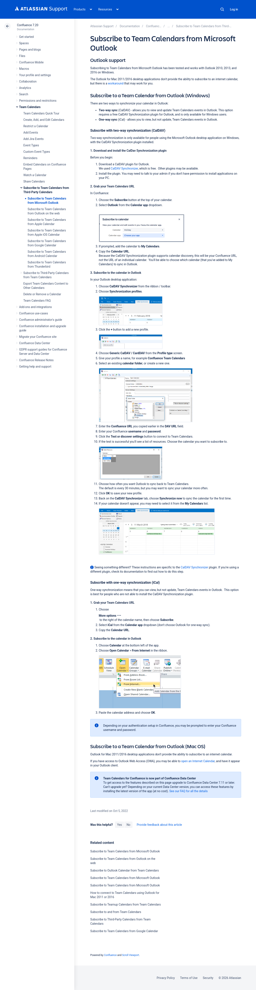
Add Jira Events (33, 139)
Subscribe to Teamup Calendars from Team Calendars (125, 904)
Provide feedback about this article (159, 824)
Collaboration (28, 81)
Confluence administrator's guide (40, 319)
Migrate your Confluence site (37, 336)
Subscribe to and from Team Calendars (115, 912)
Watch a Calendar (34, 175)
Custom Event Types (36, 151)
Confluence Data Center (34, 343)
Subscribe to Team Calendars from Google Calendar (124, 931)
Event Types (31, 145)
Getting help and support (35, 366)
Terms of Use (188, 978)
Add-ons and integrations (35, 307)
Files (22, 56)
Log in (234, 9)
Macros (24, 68)
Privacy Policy (166, 978)
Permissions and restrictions (37, 100)
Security (208, 978)
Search (222, 9)
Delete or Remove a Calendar (42, 294)
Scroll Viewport (130, 955)
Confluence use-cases (33, 313)
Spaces (24, 43)
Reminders (30, 158)
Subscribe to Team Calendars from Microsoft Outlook (125, 851)
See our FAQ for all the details (188, 791)
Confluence (110, 955)
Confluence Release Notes (36, 360)
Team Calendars (30, 107)
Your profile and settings (35, 75)
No (128, 824)
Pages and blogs (30, 49)
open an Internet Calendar (198, 761)
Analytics (25, 88)
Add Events (30, 132)
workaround (115, 83)
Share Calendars (34, 181)
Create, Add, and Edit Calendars (43, 119)
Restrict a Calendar (35, 126)
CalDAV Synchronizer (124, 168)
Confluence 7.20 (27, 25)
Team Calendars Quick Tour (41, 113)
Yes (119, 824)
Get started (26, 37)
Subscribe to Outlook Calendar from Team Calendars (124, 870)
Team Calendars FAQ (37, 300)
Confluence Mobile (31, 62)
